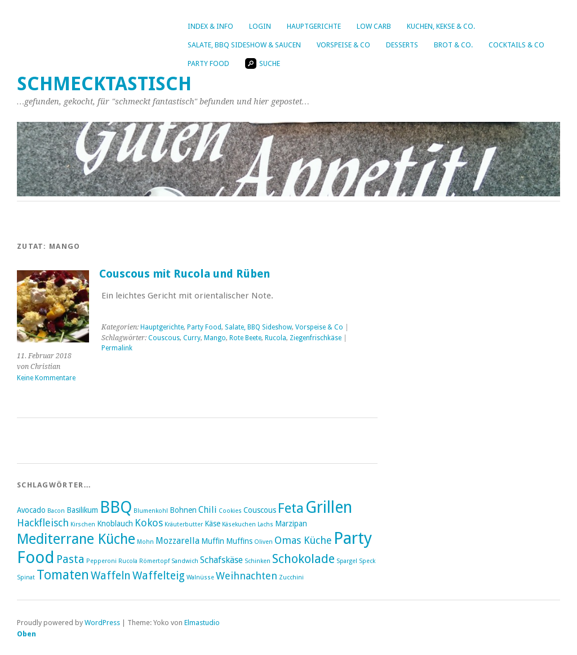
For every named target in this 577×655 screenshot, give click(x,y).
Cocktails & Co (516, 45)
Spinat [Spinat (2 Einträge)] (26, 577)
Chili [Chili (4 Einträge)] (207, 509)
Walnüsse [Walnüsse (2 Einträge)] (200, 577)
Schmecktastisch (104, 84)
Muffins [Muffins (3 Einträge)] (239, 541)
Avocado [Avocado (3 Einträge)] (31, 510)
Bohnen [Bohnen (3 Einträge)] (183, 510)
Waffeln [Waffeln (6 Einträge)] (111, 575)
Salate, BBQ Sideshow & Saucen (244, 45)
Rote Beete (245, 338)
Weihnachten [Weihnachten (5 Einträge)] (246, 576)
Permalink (116, 348)
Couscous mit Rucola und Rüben (184, 273)
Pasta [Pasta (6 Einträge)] (70, 559)
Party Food (208, 63)
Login (260, 26)
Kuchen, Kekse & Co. (441, 26)
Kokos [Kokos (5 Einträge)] (149, 523)
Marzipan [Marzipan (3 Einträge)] (291, 523)
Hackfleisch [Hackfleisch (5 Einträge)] (43, 523)
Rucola (275, 338)
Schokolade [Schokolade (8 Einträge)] (303, 559)
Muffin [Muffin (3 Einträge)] (212, 541)
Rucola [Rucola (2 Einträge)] (127, 561)
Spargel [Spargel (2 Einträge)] (346, 561)
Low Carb (374, 26)
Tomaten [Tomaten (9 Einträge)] (63, 575)
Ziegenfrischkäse (315, 338)
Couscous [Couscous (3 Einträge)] (259, 510)
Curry (192, 338)
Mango (215, 338)
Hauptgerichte (314, 26)
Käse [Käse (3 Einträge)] (212, 523)
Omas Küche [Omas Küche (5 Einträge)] (303, 540)
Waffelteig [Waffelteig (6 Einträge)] (158, 575)
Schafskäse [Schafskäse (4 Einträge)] (221, 560)
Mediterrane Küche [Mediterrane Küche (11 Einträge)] (76, 539)
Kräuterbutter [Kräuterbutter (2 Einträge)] (184, 524)
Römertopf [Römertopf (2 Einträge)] (154, 561)
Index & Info (210, 26)
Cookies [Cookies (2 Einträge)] (230, 511)
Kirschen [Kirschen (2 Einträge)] (82, 524)
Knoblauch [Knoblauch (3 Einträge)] (115, 523)
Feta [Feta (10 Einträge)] (291, 508)
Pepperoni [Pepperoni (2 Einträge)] (101, 561)
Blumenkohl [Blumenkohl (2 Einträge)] (151, 511)
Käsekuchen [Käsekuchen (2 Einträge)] (239, 524)
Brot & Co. (453, 45)
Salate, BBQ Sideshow (258, 327)
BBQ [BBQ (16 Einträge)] (116, 507)
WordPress (102, 622)
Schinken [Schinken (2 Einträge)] (257, 561)
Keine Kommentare (46, 378)
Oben (26, 634)
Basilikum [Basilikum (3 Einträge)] (82, 510)
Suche (262, 63)
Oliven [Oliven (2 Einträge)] (263, 542)
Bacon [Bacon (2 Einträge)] (56, 511)
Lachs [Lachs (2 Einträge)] (265, 524)
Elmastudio (202, 622)
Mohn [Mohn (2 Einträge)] (145, 542)
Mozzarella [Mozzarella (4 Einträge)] (177, 540)
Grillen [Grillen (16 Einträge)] (328, 507)
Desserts (402, 45)
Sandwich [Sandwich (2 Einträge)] (184, 561)
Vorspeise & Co (343, 45)
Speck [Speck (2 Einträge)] (367, 561)
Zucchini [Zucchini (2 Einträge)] (291, 577)
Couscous (164, 338)
